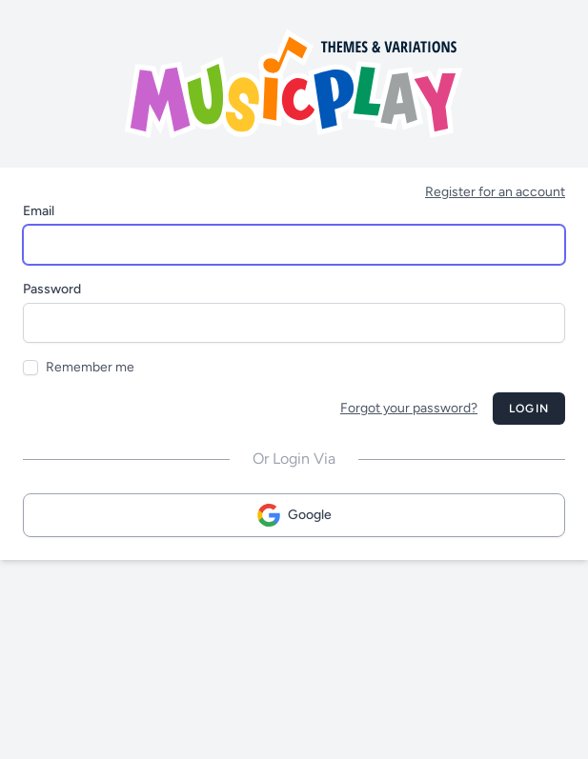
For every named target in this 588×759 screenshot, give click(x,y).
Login (529, 408)
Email (38, 211)
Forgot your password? (408, 408)
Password (52, 289)
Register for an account (495, 192)
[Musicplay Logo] (293, 84)
